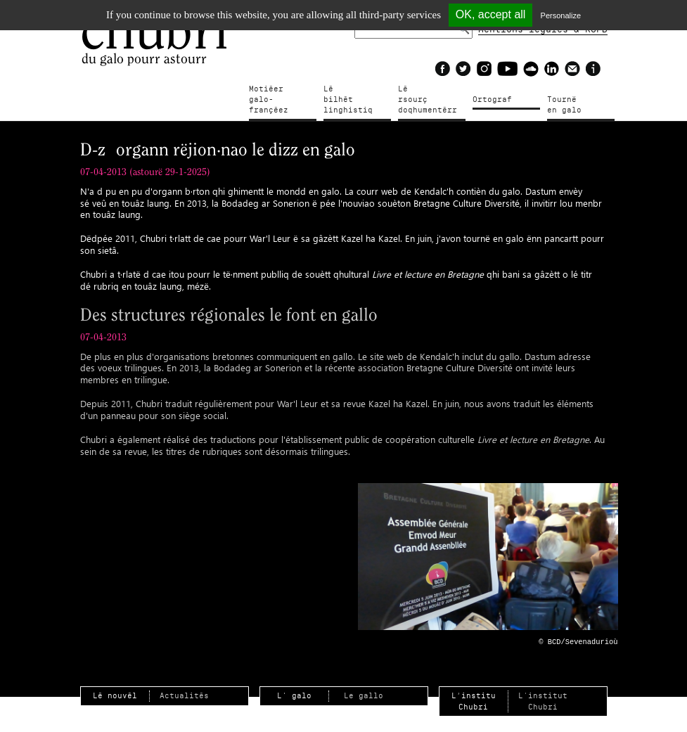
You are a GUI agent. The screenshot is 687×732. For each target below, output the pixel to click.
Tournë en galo (569, 105)
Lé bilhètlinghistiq (348, 94)
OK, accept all (491, 14)
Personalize (561, 15)
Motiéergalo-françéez (281, 94)
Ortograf (492, 99)
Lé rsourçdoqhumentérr (427, 94)
